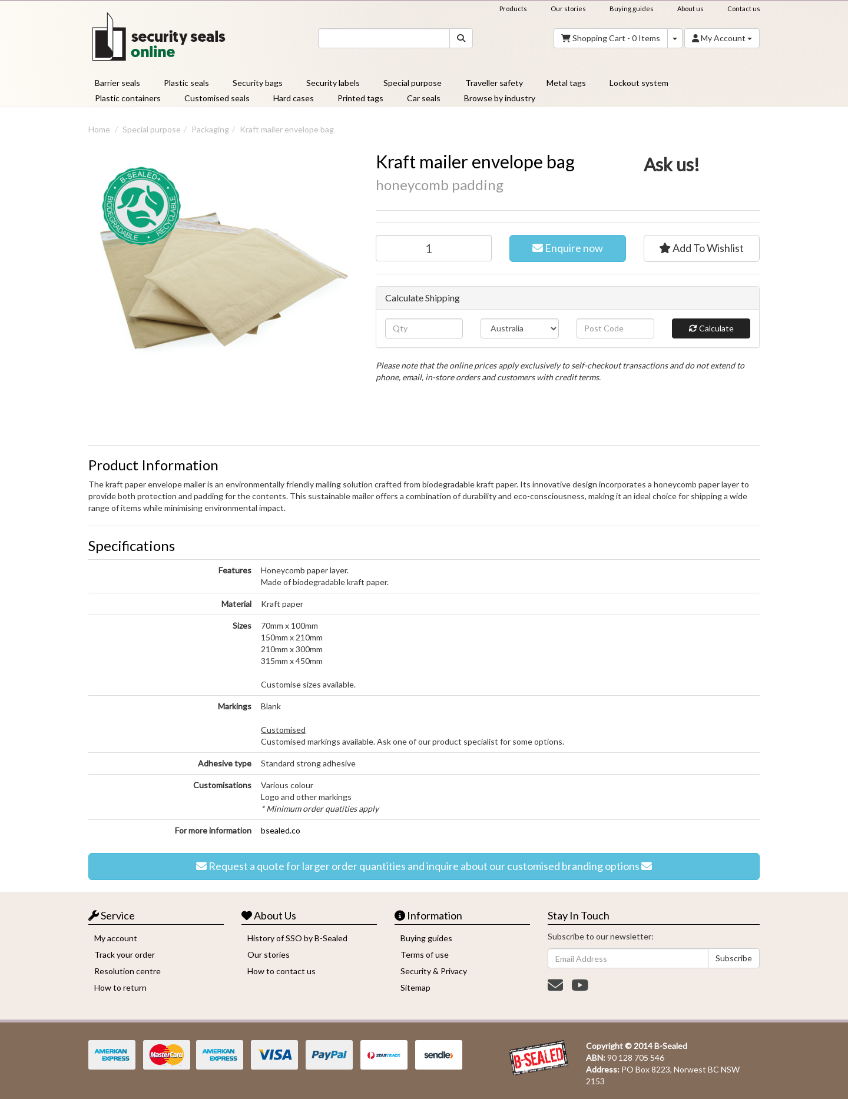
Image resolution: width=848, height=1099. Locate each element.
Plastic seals (186, 83)
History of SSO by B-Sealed (297, 938)
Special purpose (412, 83)
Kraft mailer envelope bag (287, 129)
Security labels (333, 83)
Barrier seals (117, 83)
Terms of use (424, 954)
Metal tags (566, 83)
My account (115, 938)
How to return (120, 987)
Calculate (711, 328)
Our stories (568, 8)
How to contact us (281, 971)
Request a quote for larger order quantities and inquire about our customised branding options (424, 866)
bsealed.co (280, 830)
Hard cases (293, 98)
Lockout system (639, 83)
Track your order (124, 954)
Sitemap (415, 987)
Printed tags (360, 98)
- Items (610, 38)
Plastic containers (128, 98)
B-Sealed (670, 1046)
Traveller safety (494, 83)
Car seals (423, 98)
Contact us (743, 8)
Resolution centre (127, 971)
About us (690, 8)
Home (99, 129)
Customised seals (217, 98)
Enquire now (567, 248)
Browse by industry (499, 98)
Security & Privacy (433, 971)
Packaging (210, 129)
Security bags (258, 83)
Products (513, 8)
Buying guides (632, 8)
